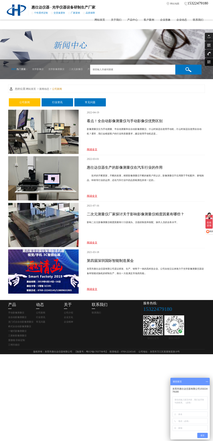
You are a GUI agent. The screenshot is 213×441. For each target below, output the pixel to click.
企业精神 (68, 322)
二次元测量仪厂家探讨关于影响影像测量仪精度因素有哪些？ (135, 214)
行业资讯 (57, 102)
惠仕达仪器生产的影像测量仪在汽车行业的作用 (125, 167)
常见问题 (90, 102)
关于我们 (116, 23)
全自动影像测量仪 (17, 317)
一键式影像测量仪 (17, 331)
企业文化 (68, 317)
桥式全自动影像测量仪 (19, 326)
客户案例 (149, 23)
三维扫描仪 (14, 345)
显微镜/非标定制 (16, 340)
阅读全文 (92, 149)
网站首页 (100, 23)
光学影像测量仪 (56, 69)
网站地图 (174, 3)
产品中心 (132, 23)
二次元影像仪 (76, 69)
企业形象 (165, 23)
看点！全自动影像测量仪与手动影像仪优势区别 (125, 121)
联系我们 (198, 23)
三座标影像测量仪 (17, 335)
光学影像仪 (38, 69)
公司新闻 (57, 89)
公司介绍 (68, 312)
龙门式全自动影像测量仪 (20, 322)
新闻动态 (44, 89)
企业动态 (181, 23)
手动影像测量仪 (16, 312)
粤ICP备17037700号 (96, 351)
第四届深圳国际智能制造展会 (110, 261)
